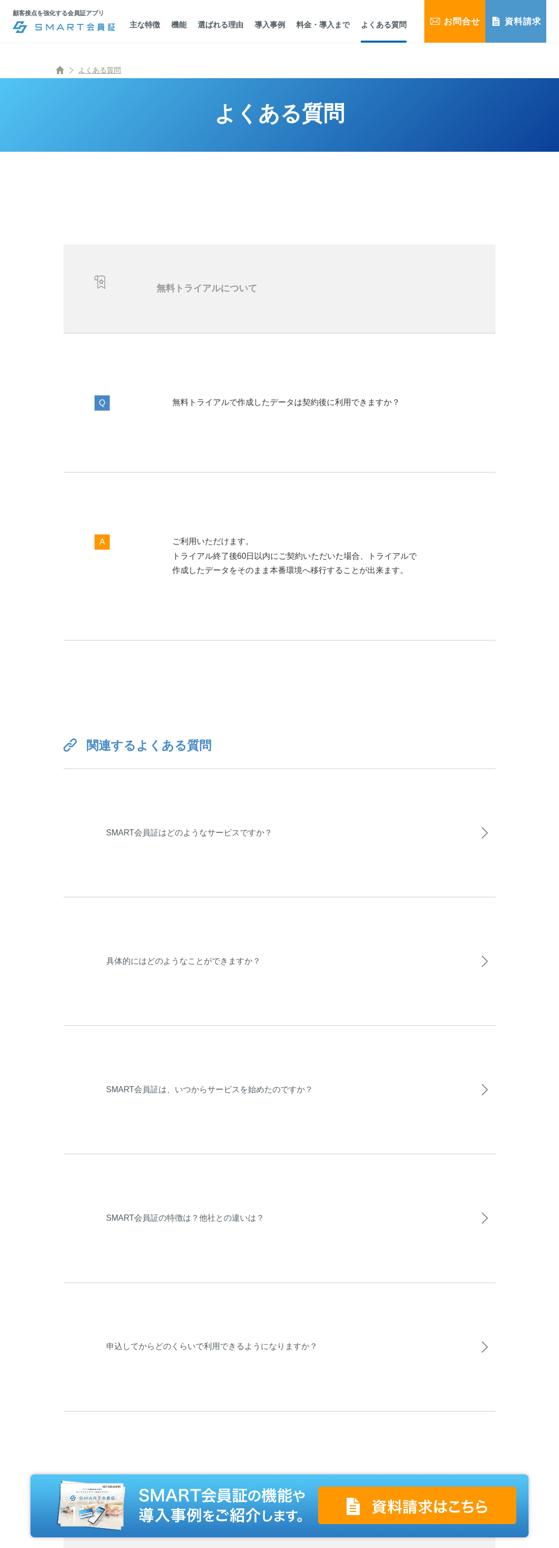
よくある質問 (99, 70)
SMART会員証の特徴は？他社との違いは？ (189, 1254)
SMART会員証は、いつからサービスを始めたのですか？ (214, 1116)
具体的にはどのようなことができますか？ (187, 976)
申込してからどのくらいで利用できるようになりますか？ (216, 1393)
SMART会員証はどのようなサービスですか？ (193, 837)
